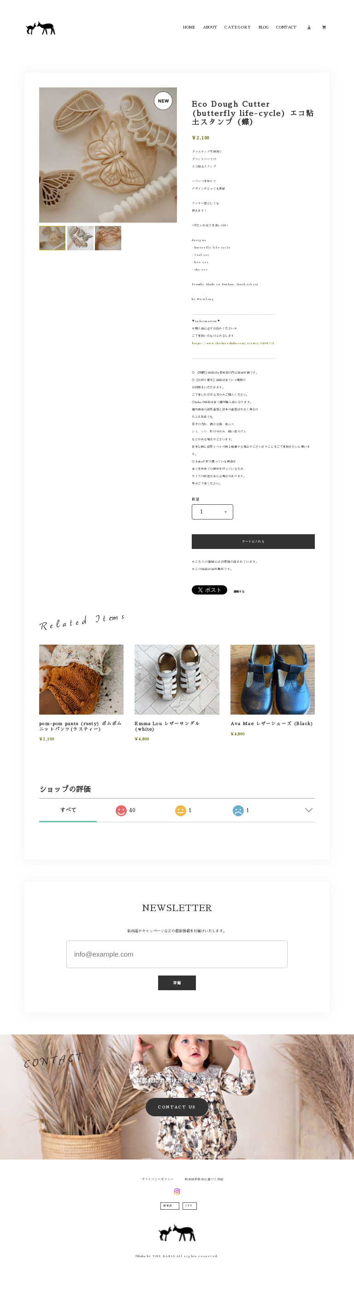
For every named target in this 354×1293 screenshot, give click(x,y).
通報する (238, 591)
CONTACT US (176, 1107)
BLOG (264, 27)
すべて (68, 810)
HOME (189, 27)
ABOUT (210, 27)
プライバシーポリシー (158, 1179)
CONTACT (286, 27)
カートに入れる (253, 541)
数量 (196, 499)
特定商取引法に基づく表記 (204, 1179)
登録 (177, 983)
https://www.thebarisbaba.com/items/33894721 (233, 343)
